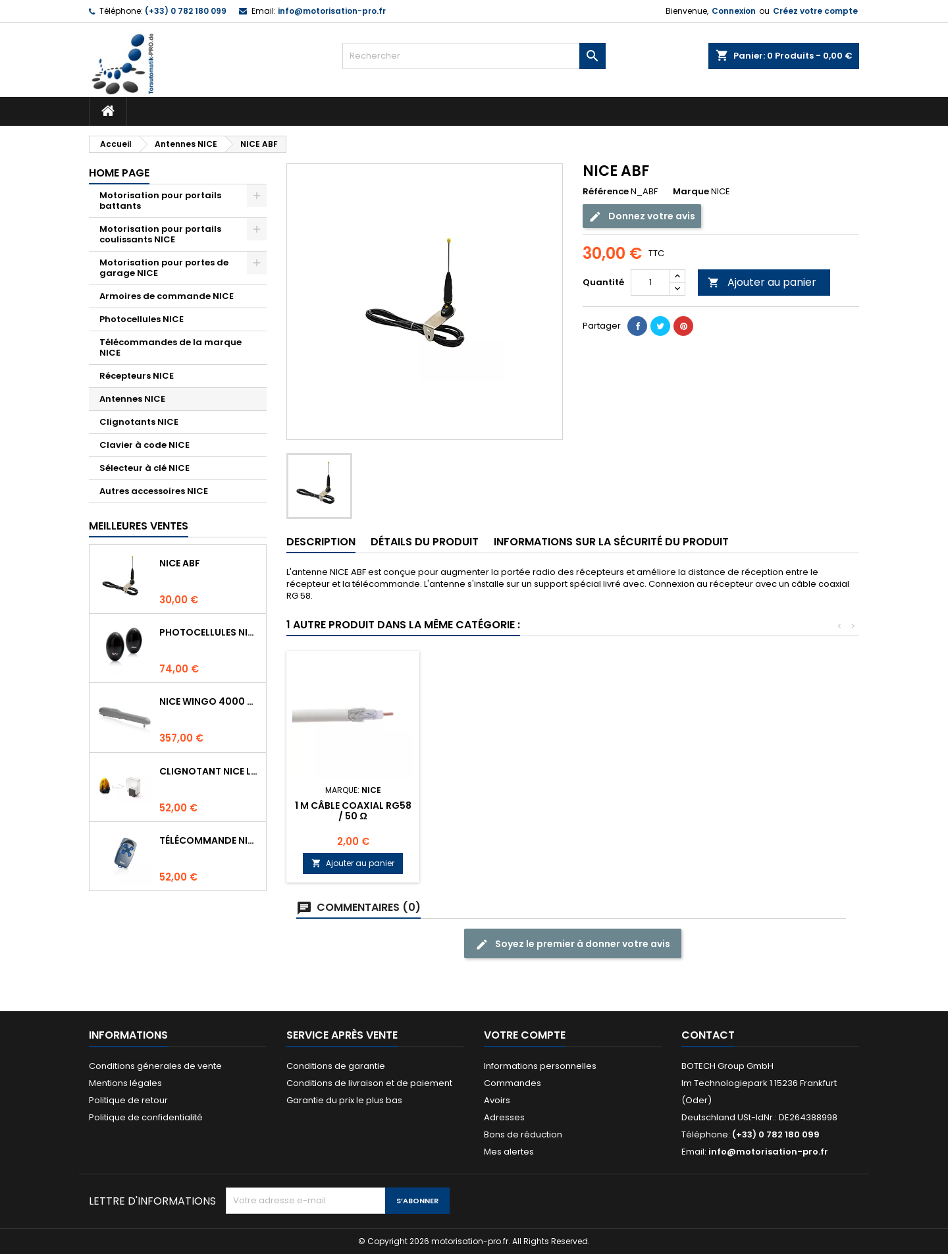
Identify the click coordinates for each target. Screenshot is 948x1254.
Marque (691, 192)
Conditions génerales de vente (155, 1066)
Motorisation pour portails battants (160, 200)
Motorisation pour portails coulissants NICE (160, 234)
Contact (708, 1035)
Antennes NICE (132, 399)
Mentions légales (125, 1083)
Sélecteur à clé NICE (144, 468)
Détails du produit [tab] (425, 541)
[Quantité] (650, 282)
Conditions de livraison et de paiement (369, 1083)
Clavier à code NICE (144, 445)
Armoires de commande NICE (166, 296)
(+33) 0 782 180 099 (185, 10)
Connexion (734, 10)
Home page (119, 172)
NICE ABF (179, 563)
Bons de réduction (523, 1134)
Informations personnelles (540, 1066)
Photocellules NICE (141, 319)
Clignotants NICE (138, 422)
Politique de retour (128, 1100)
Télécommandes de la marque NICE (170, 347)
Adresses (504, 1117)
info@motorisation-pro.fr (332, 10)
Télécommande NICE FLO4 (210, 840)
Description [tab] (321, 541)
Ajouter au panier (762, 282)
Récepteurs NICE (136, 375)
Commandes (512, 1083)
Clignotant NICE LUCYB (210, 771)
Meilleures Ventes (138, 525)
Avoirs (497, 1100)
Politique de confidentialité (146, 1117)
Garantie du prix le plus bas (344, 1100)
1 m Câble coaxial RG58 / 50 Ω (353, 811)
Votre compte (525, 1035)
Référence (606, 192)
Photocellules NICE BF (210, 632)
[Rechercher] (474, 56)
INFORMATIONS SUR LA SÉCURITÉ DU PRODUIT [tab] (611, 541)
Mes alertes (509, 1151)
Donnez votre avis (642, 216)
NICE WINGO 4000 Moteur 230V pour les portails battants (210, 701)
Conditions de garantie (335, 1066)
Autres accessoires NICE (153, 491)
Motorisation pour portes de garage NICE (163, 267)
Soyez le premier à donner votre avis (572, 944)
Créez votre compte (815, 10)
